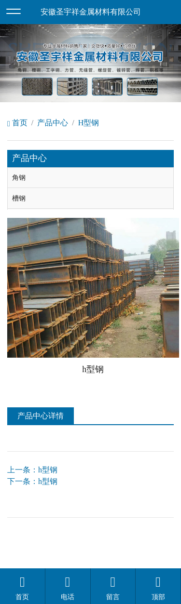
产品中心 (52, 123)
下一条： (32, 481)
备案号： (158, 532)
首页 (17, 123)
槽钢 (19, 198)
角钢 (19, 177)
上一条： (32, 470)
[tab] (90, 178)
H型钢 (88, 123)
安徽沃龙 (110, 555)
